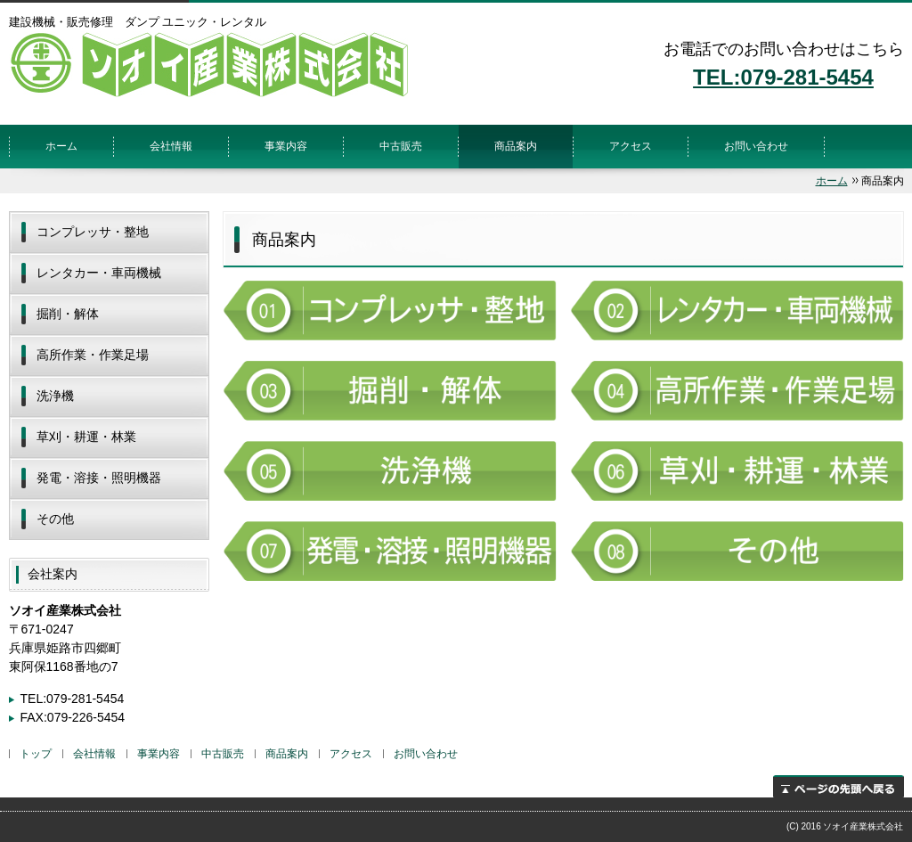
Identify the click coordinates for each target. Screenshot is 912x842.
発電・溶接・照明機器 (99, 477)
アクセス (630, 146)
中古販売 (400, 146)
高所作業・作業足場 (93, 354)
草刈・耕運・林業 (86, 436)
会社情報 (171, 146)
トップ (36, 754)
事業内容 (286, 146)
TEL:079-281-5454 (783, 77)
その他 (55, 518)
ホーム (61, 146)
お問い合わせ (756, 146)
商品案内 (515, 146)
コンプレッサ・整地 (93, 232)
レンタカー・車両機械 (99, 273)
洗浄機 (55, 395)
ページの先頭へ (838, 786)
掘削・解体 (68, 314)
